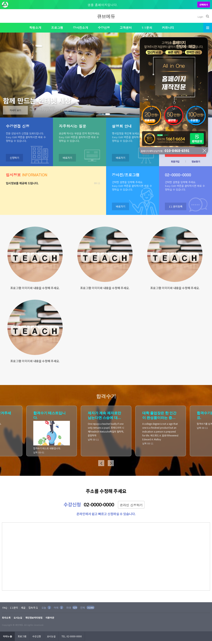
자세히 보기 (15, 110)
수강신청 (104, 27)
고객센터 (126, 27)
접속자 (33, 607)
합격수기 (106, 396)
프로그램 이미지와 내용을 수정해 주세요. (35, 288)
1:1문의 (147, 27)
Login (200, 16)
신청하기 (14, 158)
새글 (23, 607)
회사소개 (6, 617)
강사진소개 (80, 27)
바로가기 (67, 158)
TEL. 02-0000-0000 (72, 636)
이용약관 (50, 617)
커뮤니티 (168, 27)
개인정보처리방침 (33, 617)
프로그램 (57, 27)
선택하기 (203, 4)
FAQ (5, 607)
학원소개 (35, 27)
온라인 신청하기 (131, 505)
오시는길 (18, 617)
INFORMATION (26, 174)
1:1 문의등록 (175, 206)
